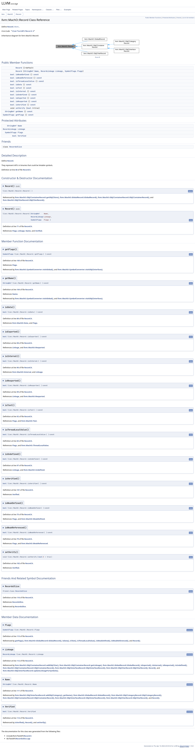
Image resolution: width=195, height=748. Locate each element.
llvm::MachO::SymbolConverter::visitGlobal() (34, 269)
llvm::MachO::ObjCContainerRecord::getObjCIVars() (37, 197)
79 (18, 539)
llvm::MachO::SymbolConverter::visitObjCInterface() (80, 269)
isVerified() (19, 722)
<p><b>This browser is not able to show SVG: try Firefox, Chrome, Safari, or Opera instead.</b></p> (97, 46)
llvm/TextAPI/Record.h (23, 31)
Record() (136, 641)
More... (17, 27)
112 (18, 661)
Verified (22, 136)
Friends (178, 18)
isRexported (21, 101)
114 (18, 718)
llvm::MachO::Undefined (34, 470)
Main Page (6, 10)
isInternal (21, 91)
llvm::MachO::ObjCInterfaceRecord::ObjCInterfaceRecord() (80, 668)
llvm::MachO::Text (29, 421)
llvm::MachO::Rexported (34, 347)
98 (18, 343)
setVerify (20, 108)
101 (18, 490)
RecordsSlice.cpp (23, 738)
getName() (68, 695)
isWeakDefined (22, 74)
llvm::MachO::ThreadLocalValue (35, 445)
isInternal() (157, 665)
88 (18, 318)
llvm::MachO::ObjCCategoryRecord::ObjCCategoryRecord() (136, 695)
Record (18, 14)
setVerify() (41, 722)
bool (12, 74)
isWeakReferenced (24, 78)
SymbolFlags (70, 71)
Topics (27, 10)
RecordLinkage (47, 71)
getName (19, 111)
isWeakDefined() (103, 641)
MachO (10, 14)
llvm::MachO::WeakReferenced (34, 543)
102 (18, 563)
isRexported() (168, 665)
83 (18, 441)
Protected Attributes (169, 18)
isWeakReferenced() (119, 641)
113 (18, 636)
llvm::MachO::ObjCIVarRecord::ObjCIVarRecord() (23, 200)
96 (18, 367)
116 (18, 597)
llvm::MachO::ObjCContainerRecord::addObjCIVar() (37, 665)
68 (16, 170)
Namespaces (37, 10)
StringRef (28, 71)
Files (58, 10)
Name (36, 71)
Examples (67, 10)
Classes (50, 10)
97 (18, 465)
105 (18, 260)
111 (18, 691)
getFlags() (19, 641)
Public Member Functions (153, 18)
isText (19, 88)
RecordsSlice (15, 147)
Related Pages (17, 10)
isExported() (146, 665)
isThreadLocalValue (25, 81)
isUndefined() (181, 665)
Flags (80, 71)
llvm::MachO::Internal (21, 372)
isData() (65, 641)
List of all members (188, 18)
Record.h (26, 170)
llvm (3, 14)
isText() (73, 641)
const (36, 74)
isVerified (21, 105)
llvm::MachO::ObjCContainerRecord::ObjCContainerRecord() (123, 197)
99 (18, 392)
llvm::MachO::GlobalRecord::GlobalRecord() (78, 197)
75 (18, 514)
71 (18, 226)
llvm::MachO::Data (20, 323)
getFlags (20, 115)
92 (18, 416)
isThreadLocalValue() (86, 641)
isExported (21, 98)
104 (18, 289)
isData (19, 84)
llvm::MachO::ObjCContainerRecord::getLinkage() (80, 665)
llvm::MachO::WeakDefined (33, 519)
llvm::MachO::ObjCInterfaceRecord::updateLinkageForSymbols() (30, 671)
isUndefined (21, 95)
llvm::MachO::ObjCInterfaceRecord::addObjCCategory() (38, 695)
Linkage (59, 71)
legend (97, 57)
